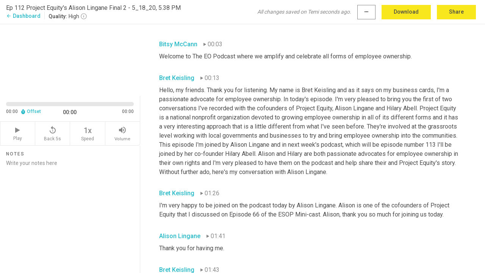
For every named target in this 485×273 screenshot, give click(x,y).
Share (456, 12)
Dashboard (23, 16)
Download (406, 12)
